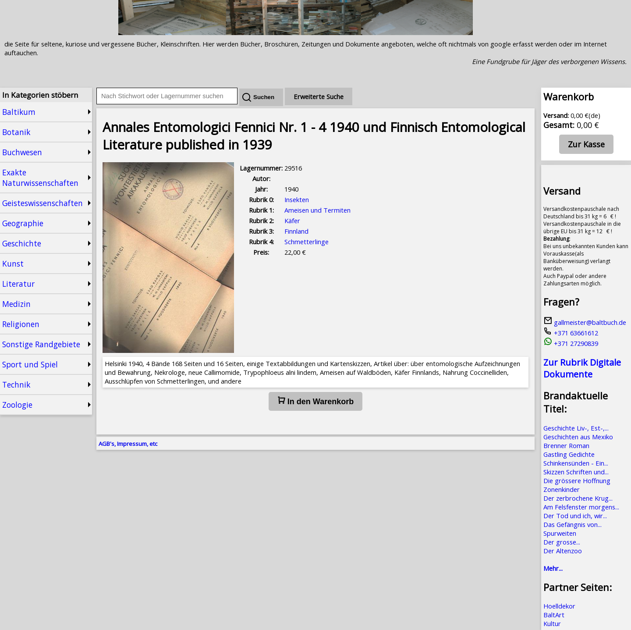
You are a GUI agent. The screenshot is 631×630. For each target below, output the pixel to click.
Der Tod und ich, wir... (575, 515)
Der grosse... (561, 541)
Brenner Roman (566, 445)
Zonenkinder (561, 489)
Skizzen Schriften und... (576, 471)
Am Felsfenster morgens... (581, 506)
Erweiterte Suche (319, 96)
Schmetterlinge (306, 241)
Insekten (296, 199)
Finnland (296, 231)
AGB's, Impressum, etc (128, 444)
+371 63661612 (570, 332)
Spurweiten (559, 533)
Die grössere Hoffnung (576, 480)
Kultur (552, 623)
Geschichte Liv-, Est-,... (576, 428)
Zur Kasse (586, 144)
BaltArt (553, 614)
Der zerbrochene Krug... (578, 498)
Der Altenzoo (562, 550)
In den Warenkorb (315, 401)
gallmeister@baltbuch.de (584, 322)
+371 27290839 (570, 343)
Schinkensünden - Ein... (575, 463)
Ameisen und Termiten (317, 210)
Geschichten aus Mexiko (578, 436)
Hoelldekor (559, 606)
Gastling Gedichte (569, 454)
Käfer (292, 220)
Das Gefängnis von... (572, 524)
